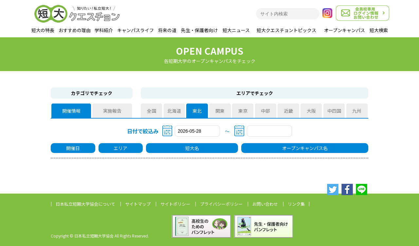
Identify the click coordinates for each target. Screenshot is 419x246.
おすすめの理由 (75, 30)
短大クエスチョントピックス (286, 30)
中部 (265, 110)
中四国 (334, 110)
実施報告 (112, 110)
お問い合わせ (265, 204)
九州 (356, 110)
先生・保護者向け (199, 30)
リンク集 (296, 204)
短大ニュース (236, 30)
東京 (242, 110)
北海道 (174, 110)
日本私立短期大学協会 (85, 204)
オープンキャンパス (344, 30)
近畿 (288, 110)
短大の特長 (42, 30)
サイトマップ (138, 204)
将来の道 (167, 30)
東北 (197, 110)
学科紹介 (104, 30)
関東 (220, 110)
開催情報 (71, 110)
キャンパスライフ (135, 30)
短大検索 (379, 30)
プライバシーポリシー (221, 204)
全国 (151, 110)
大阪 (311, 110)
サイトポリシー (175, 204)
